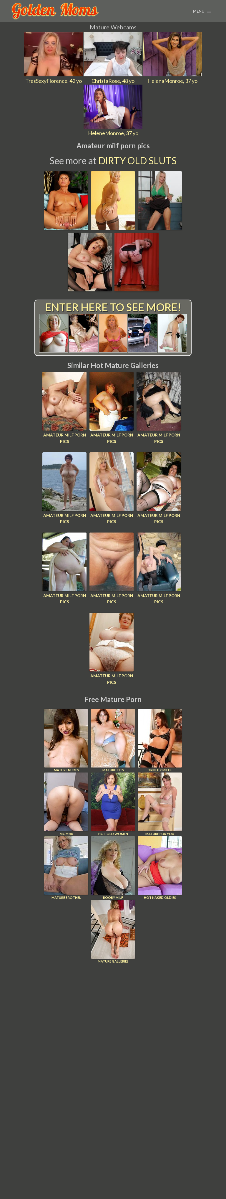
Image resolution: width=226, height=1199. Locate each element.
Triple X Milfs (160, 738)
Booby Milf (113, 866)
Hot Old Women (113, 802)
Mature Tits (113, 738)
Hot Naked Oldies (160, 866)
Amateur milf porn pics (64, 438)
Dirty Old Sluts (137, 160)
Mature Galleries (113, 929)
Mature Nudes (66, 738)
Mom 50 (66, 802)
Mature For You (160, 802)
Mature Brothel (66, 866)
